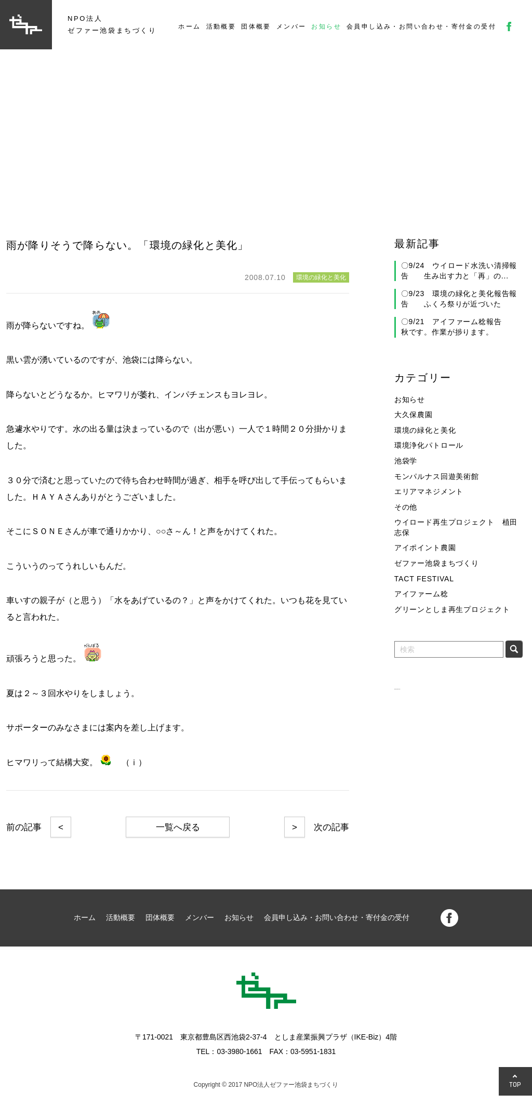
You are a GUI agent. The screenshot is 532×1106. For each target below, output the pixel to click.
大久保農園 (413, 414)
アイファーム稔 (421, 594)
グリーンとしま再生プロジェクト (452, 609)
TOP (515, 1084)
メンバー (291, 26)
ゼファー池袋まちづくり (436, 563)
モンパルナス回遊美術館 (436, 476)
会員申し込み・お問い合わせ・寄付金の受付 (421, 26)
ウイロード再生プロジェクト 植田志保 (455, 527)
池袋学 (406, 461)
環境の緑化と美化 (425, 430)
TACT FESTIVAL (424, 579)
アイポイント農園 (425, 547)
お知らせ (326, 26)
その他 (406, 507)
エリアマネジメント (429, 491)
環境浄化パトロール (429, 445)
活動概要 (221, 26)
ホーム (189, 26)
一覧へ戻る (178, 827)
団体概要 (256, 26)
